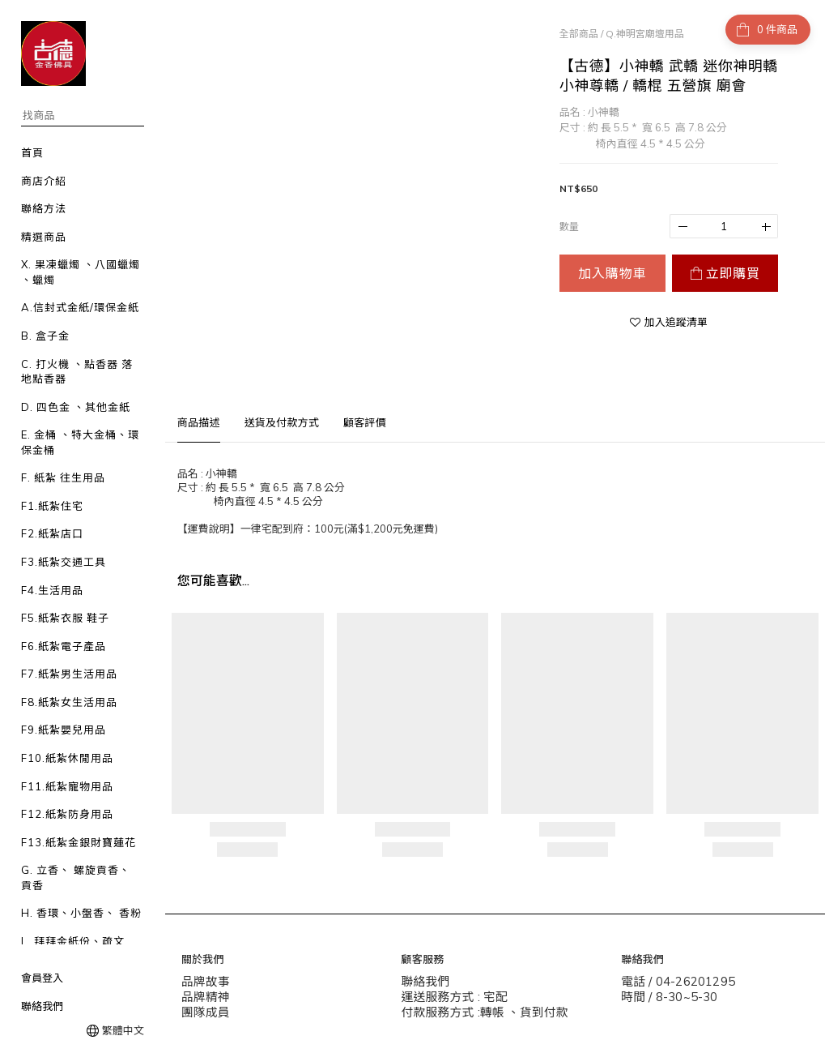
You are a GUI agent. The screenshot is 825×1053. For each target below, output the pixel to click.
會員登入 (42, 977)
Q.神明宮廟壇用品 (645, 34)
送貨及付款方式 (282, 422)
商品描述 (198, 422)
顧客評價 (364, 422)
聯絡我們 (42, 1005)
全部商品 (578, 34)
